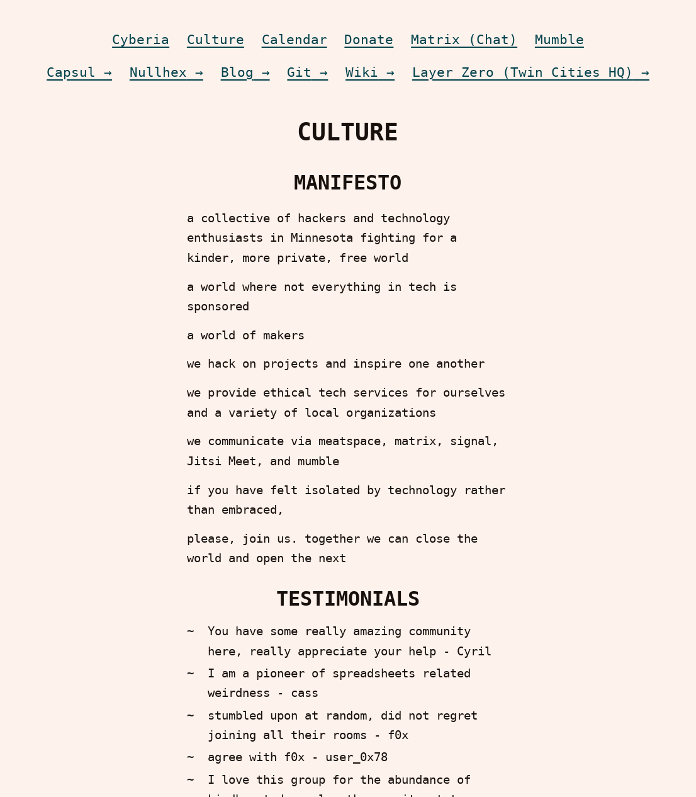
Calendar (294, 39)
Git (299, 72)
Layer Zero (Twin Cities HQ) (522, 72)
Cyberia (140, 39)
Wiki (361, 72)
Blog (237, 72)
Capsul (71, 72)
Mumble (559, 39)
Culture (215, 39)
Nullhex (158, 72)
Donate (368, 39)
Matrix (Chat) (464, 39)
